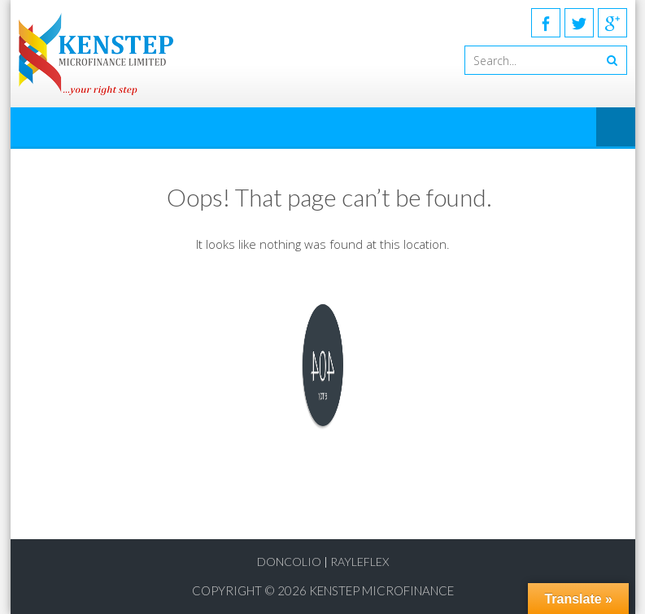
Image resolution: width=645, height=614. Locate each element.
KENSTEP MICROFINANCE (381, 590)
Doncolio (289, 561)
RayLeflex (359, 561)
